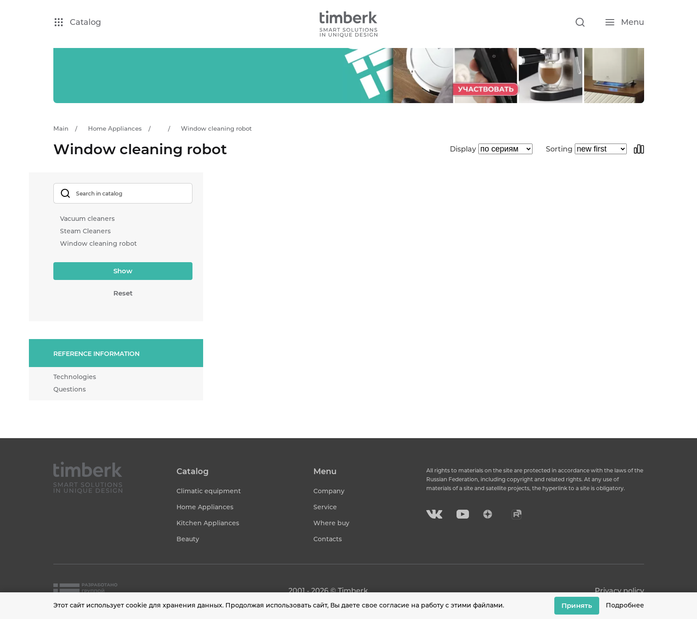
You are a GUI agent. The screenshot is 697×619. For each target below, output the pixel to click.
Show (122, 271)
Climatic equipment (208, 491)
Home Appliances (204, 507)
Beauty (187, 539)
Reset (122, 293)
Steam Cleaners (85, 231)
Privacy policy (619, 591)
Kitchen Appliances (207, 523)
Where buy (331, 523)
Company (328, 491)
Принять (576, 605)
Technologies (74, 377)
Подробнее (625, 605)
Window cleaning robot (98, 244)
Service (325, 507)
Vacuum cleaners (87, 219)
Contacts (327, 539)
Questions (69, 389)
